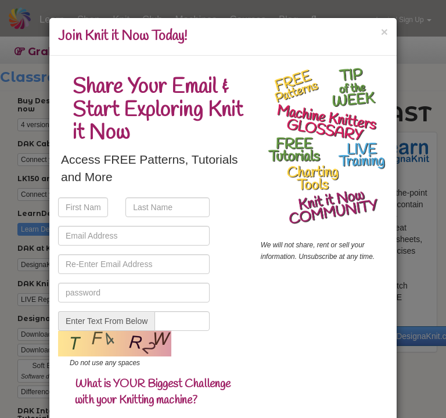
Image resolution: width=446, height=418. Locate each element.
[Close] (384, 32)
